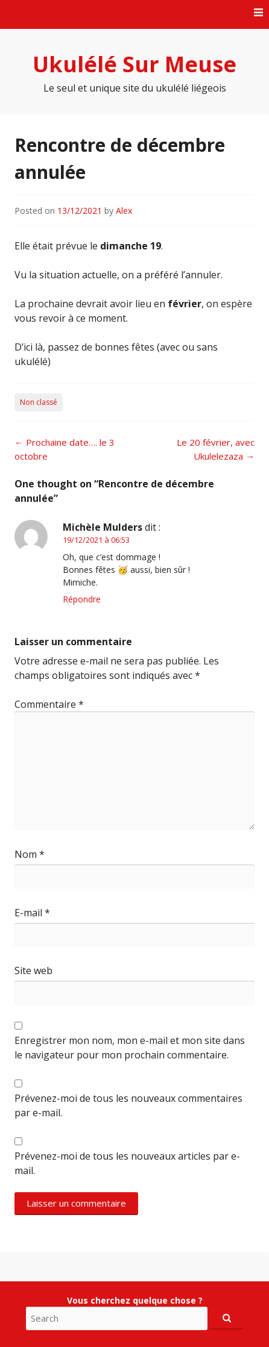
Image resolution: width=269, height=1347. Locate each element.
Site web (33, 970)
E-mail (32, 912)
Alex (124, 210)
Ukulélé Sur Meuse (134, 64)
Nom (29, 854)
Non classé (38, 402)
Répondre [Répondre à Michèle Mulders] (82, 599)
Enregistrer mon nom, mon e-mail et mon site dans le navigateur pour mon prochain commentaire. (129, 1047)
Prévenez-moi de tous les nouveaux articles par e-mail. (127, 1163)
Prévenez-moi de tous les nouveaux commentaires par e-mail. (128, 1105)
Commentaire (49, 704)
